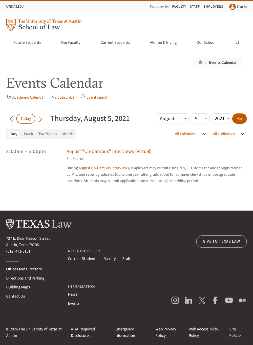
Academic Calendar (25, 97)
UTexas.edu (15, 6)
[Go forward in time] (40, 119)
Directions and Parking (25, 278)
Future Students (30, 42)
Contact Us (15, 296)
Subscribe (62, 97)
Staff (195, 6)
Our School (208, 42)
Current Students (118, 42)
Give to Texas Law (221, 241)
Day (14, 134)
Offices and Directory (24, 269)
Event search (94, 97)
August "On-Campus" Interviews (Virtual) (109, 151)
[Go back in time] (11, 119)
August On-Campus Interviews (104, 168)
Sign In (238, 7)
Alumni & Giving (166, 42)
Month (67, 134)
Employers (213, 6)
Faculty (179, 6)
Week (28, 134)
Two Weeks (47, 134)
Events (74, 303)
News (72, 294)
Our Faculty (73, 42)
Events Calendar (223, 62)
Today (26, 119)
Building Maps (18, 287)
